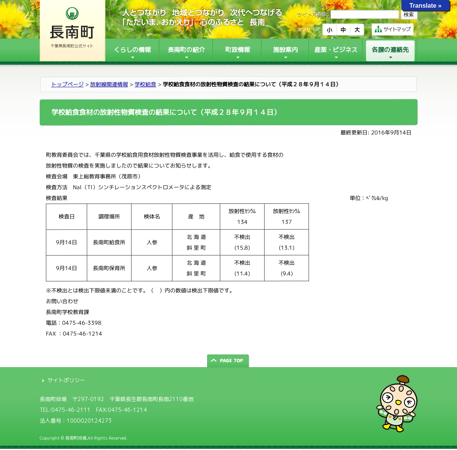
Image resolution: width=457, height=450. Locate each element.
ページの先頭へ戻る (228, 360)
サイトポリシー (66, 380)
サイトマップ (392, 29)
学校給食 (145, 84)
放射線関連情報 (109, 84)
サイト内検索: (313, 14)
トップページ (67, 84)
